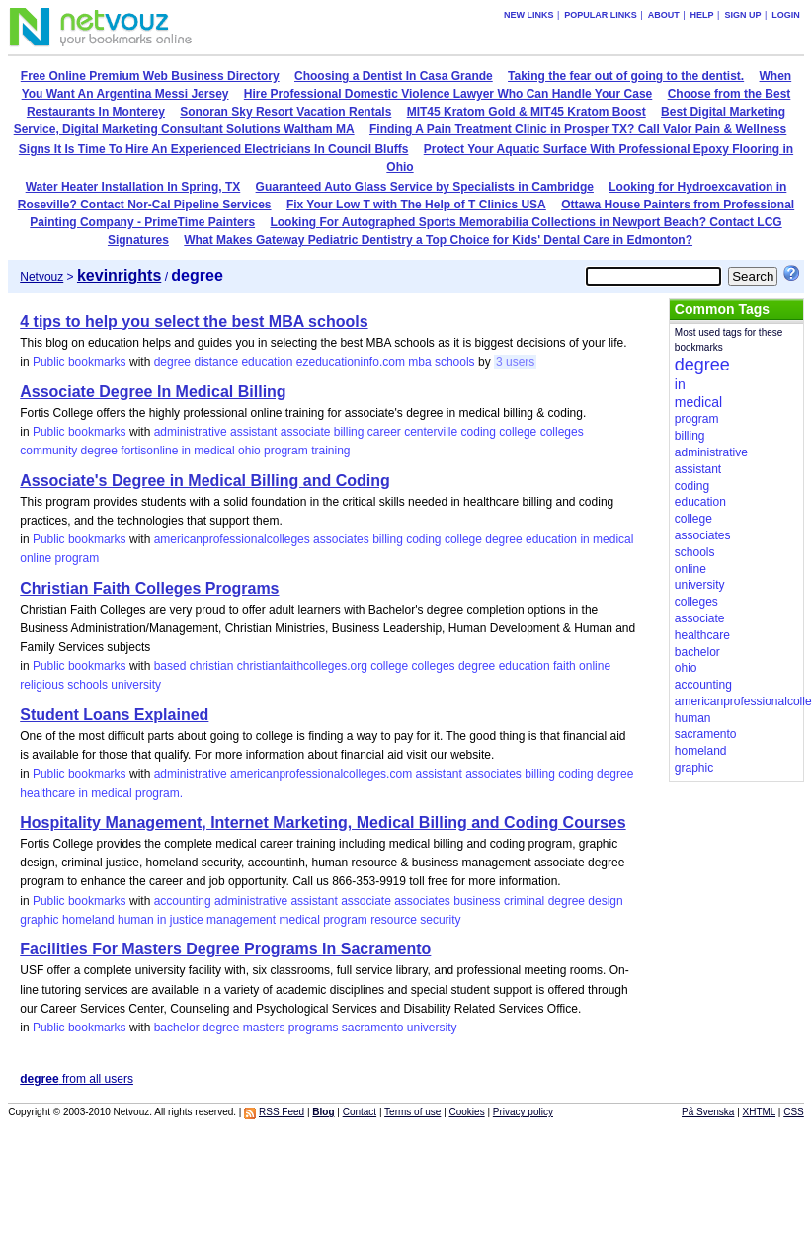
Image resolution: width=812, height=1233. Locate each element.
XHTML (759, 1112)
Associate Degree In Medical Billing (152, 391)
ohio (249, 450)
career (384, 432)
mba (419, 362)
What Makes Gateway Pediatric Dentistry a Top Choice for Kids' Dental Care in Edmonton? (438, 240)
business (476, 901)
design (605, 901)
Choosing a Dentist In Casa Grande (393, 76)
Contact (359, 1112)
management (241, 920)
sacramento (373, 1027)
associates (341, 539)
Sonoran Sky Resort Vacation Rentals (285, 112)
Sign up (742, 15)
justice (186, 920)
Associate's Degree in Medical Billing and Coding (205, 480)
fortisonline (149, 450)
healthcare (47, 793)
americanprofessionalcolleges (232, 539)
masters (264, 1027)
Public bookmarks (79, 362)
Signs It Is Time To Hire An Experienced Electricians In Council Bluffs (214, 149)
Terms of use (412, 1112)
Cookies (467, 1112)
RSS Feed (281, 1112)
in (186, 450)
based (170, 666)
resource (393, 920)
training (330, 450)
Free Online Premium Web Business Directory (150, 76)
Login (785, 15)
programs (313, 1027)
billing (349, 432)
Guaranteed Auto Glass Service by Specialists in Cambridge (425, 187)
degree (172, 362)
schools (455, 362)
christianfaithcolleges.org (302, 666)
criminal (524, 901)
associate (306, 432)
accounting (182, 901)
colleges (562, 432)
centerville (430, 432)
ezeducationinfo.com (350, 362)
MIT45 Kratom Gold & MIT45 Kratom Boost (526, 112)
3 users (515, 362)
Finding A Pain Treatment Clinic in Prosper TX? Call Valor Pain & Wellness (577, 129)
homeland (88, 920)
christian (212, 666)
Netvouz (41, 277)
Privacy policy (523, 1112)
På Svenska (708, 1112)
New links (529, 15)
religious (42, 685)
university (136, 685)
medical (214, 450)
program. (159, 793)
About (664, 15)
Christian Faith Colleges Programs (149, 588)
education (266, 362)
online (35, 558)
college (517, 432)
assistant (253, 432)
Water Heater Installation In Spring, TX (133, 187)
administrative (190, 432)
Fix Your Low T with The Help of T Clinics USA (416, 204)
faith (564, 666)
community (48, 450)
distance (216, 362)
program (286, 450)
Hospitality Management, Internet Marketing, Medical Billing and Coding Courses (322, 822)
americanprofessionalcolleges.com (321, 774)
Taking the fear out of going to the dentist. (626, 76)
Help (702, 15)
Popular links (600, 15)
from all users (76, 1079)
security (440, 920)
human (136, 920)
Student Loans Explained (114, 714)
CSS (793, 1112)
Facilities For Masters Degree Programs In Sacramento (225, 949)
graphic (39, 920)
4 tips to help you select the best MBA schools (193, 321)
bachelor (177, 1027)
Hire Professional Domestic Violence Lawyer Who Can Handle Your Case (448, 94)
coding (478, 432)
